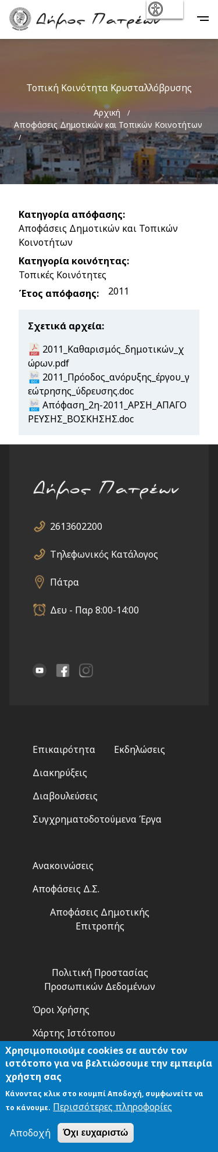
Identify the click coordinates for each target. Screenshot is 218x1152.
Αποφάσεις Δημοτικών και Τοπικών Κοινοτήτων (108, 124)
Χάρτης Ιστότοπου (74, 1033)
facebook (63, 670)
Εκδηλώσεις (139, 749)
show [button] (163, 9)
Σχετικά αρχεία (65, 326)
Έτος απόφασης (58, 293)
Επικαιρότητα (64, 749)
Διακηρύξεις (60, 772)
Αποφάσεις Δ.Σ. (66, 888)
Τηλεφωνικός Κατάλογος (104, 554)
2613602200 (76, 526)
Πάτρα (64, 582)
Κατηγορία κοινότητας (73, 260)
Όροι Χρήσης (61, 1009)
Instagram (86, 670)
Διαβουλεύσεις (65, 795)
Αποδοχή (30, 1134)
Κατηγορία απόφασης (71, 214)
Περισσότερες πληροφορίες (112, 1108)
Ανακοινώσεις (63, 865)
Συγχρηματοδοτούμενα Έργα (97, 819)
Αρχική (107, 112)
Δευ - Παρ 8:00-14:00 (94, 610)
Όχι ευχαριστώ (95, 1134)
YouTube (40, 670)
